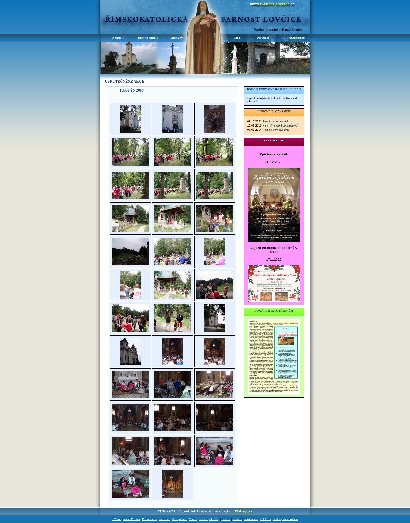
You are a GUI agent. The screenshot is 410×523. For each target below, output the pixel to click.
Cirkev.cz (164, 519)
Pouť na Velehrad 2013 (276, 129)
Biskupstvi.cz (179, 519)
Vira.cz (193, 519)
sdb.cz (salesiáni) (209, 519)
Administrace (297, 37)
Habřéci (237, 519)
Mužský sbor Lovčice (285, 519)
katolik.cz (265, 519)
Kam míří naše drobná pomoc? (281, 125)
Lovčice (225, 519)
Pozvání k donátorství (275, 121)
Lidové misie (251, 519)
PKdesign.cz (243, 511)
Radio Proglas (131, 519)
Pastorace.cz (149, 519)
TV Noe (116, 519)
